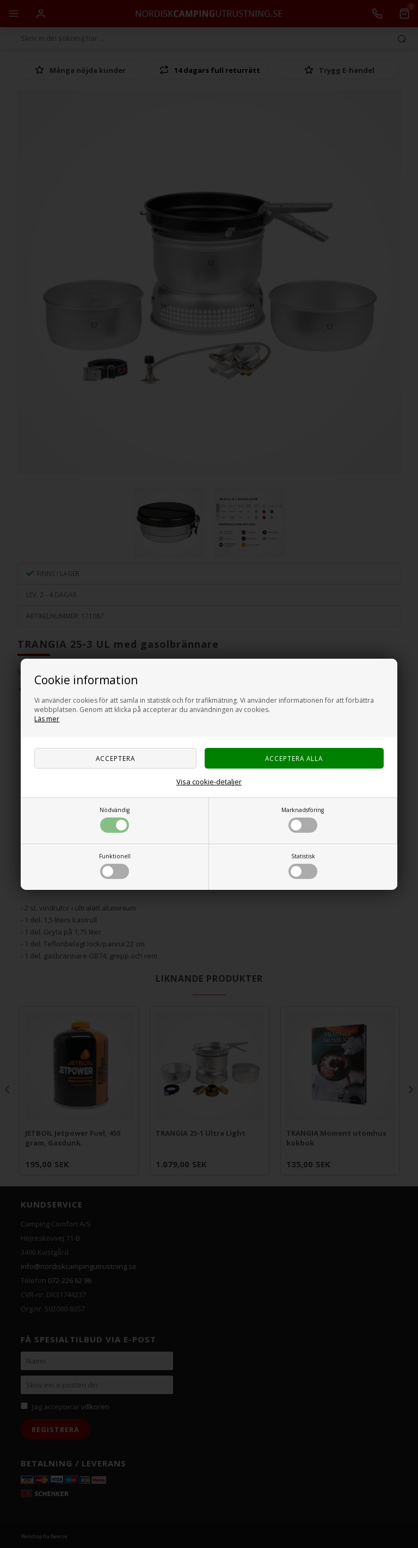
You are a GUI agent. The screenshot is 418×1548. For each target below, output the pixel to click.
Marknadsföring (302, 819)
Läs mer (46, 718)
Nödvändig (115, 819)
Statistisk (302, 865)
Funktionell (115, 865)
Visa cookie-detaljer (209, 782)
